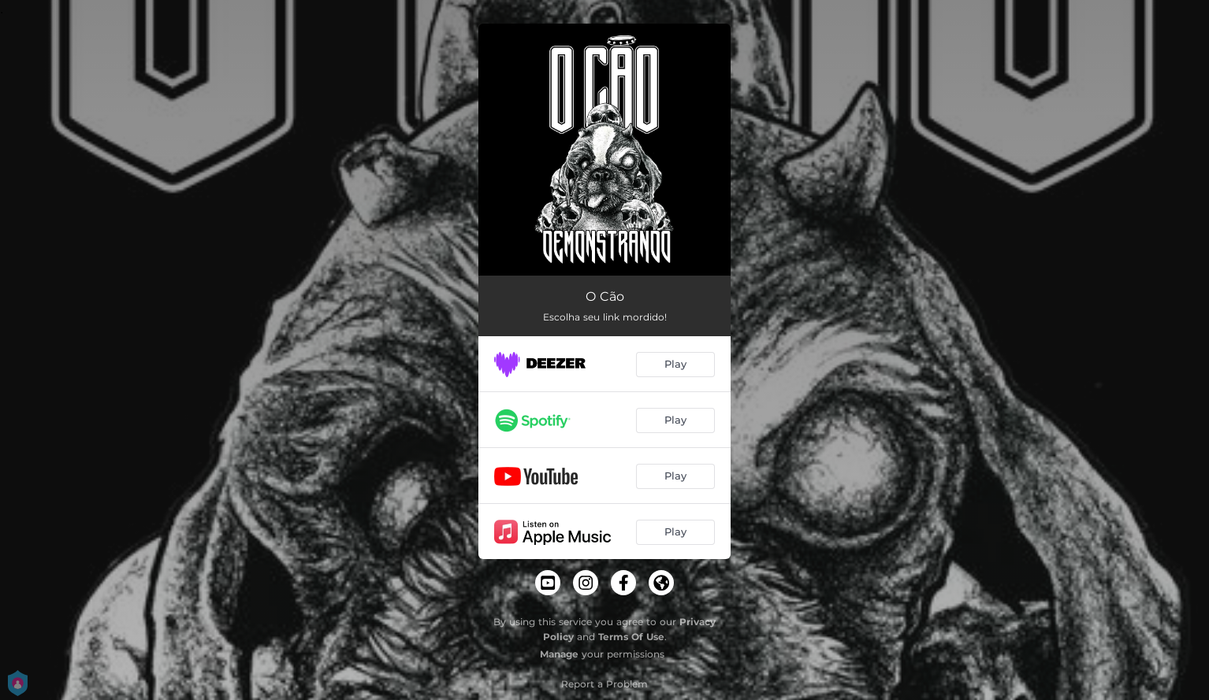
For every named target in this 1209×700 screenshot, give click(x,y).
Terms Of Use (631, 637)
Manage (559, 654)
